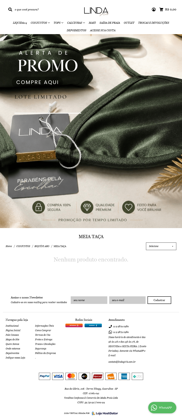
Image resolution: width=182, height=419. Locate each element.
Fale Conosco (12, 335)
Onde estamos (13, 348)
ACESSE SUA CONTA (102, 30)
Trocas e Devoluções (45, 344)
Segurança (40, 348)
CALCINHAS (74, 22)
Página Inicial (13, 330)
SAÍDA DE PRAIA (110, 22)
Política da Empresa (45, 353)
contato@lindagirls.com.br (122, 362)
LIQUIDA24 (20, 22)
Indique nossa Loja (15, 357)
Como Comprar (43, 330)
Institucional (12, 326)
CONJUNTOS (39, 22)
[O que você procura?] (10, 9)
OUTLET (129, 22)
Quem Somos (12, 344)
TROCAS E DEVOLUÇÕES (153, 22)
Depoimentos (12, 353)
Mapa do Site (12, 339)
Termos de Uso (42, 335)
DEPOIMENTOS (76, 30)
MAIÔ (92, 22)
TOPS (57, 22)
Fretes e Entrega (43, 339)
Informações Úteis (44, 326)
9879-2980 (121, 326)
